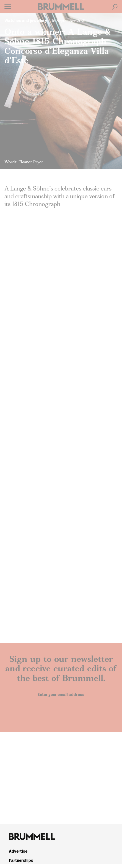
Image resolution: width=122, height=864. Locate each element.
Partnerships (21, 860)
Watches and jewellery (25, 20)
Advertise (18, 851)
